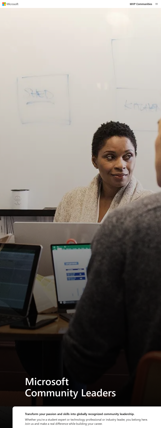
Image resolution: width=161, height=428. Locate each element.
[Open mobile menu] (157, 4)
